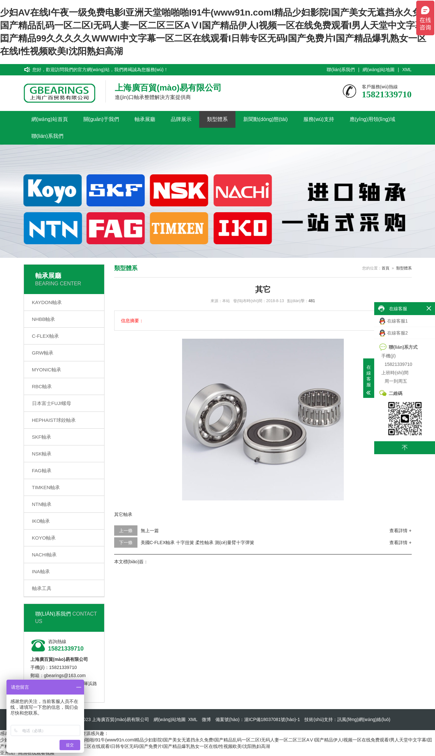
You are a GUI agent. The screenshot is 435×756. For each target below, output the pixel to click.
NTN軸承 (42, 504)
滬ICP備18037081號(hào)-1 (272, 719)
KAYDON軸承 (47, 302)
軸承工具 (41, 588)
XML (407, 69)
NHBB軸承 (43, 319)
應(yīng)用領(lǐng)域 (372, 119)
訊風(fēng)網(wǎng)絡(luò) (363, 719)
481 (312, 301)
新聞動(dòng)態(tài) (265, 119)
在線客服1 (393, 321)
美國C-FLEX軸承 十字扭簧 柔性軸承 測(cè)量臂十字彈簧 (198, 542)
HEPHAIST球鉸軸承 (54, 420)
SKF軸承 (41, 437)
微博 (206, 719)
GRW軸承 (42, 353)
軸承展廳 (145, 119)
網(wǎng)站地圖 (379, 69)
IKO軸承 (41, 521)
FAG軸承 (41, 470)
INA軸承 (41, 571)
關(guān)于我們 (101, 119)
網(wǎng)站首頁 (49, 119)
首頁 (385, 268)
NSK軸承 (42, 453)
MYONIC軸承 (46, 369)
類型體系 (217, 119)
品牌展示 (181, 119)
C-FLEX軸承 (45, 336)
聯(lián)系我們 (341, 69)
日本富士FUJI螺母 (51, 403)
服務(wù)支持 (318, 119)
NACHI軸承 (44, 554)
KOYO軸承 (44, 538)
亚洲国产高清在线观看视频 (27, 752)
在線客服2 (393, 333)
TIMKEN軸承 (46, 487)
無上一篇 (150, 530)
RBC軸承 (42, 386)
